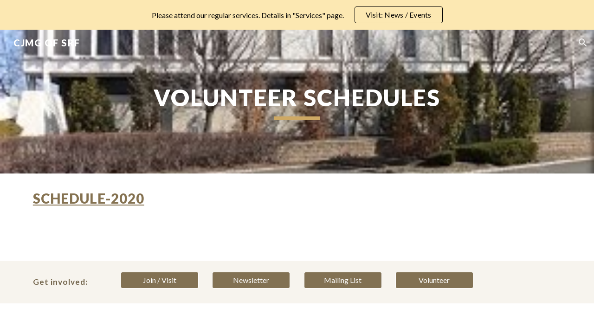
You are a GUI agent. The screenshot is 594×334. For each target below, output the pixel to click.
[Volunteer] (434, 280)
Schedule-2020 (88, 198)
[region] (297, 15)
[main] (297, 101)
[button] (583, 43)
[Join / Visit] (159, 280)
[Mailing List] (342, 280)
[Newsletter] (251, 280)
